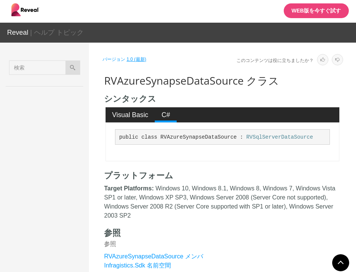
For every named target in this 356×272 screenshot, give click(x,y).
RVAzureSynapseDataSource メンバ (153, 256)
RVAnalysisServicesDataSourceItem (64, 129)
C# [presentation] (166, 115)
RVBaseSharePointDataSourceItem (64, 254)
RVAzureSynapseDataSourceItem (63, 212)
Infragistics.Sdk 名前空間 (137, 265)
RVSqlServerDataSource (279, 137)
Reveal (17, 32)
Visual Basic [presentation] (130, 115)
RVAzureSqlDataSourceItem (64, 171)
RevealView (56, 91)
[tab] (130, 114)
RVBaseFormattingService (64, 233)
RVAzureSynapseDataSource (64, 191)
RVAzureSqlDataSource (64, 150)
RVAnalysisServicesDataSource (64, 108)
